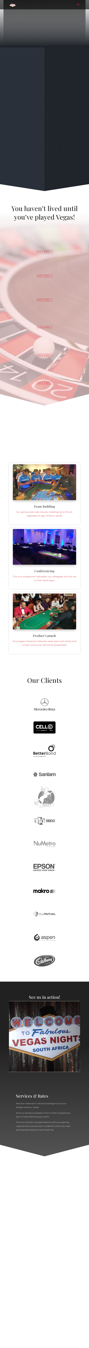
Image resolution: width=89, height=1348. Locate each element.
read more (44, 252)
